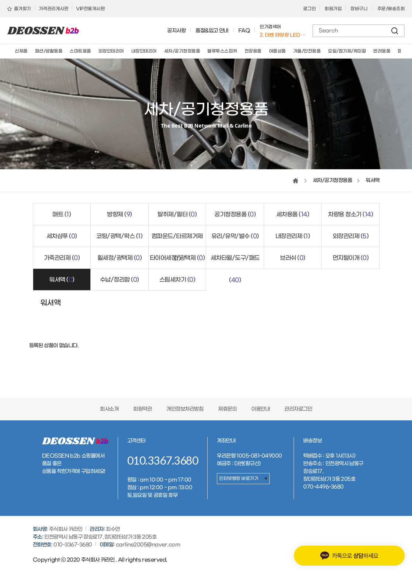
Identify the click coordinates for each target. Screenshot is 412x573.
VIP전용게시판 (90, 8)
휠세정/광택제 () (119, 257)
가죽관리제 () (62, 257)
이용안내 (260, 409)
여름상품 (277, 51)
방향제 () (119, 214)
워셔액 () (62, 279)
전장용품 (253, 51)
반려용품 (381, 51)
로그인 (309, 8)
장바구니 (359, 8)
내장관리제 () (293, 236)
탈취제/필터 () (177, 214)
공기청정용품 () (235, 214)
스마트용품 (80, 51)
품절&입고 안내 (211, 31)
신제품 (21, 51)
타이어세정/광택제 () (177, 257)
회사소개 (109, 409)
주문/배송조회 (391, 8)
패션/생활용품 (49, 51)
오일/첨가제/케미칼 (347, 51)
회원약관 (142, 409)
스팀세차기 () (177, 279)
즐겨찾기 (19, 8)
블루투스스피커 (222, 51)
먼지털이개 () (351, 257)
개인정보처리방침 (184, 409)
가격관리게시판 (54, 8)
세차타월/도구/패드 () (235, 261)
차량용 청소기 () (350, 214)
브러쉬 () (292, 257)
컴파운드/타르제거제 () (177, 240)
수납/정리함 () (119, 279)
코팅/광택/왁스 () (119, 236)
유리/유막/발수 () (235, 236)
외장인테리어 (111, 51)
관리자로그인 (298, 409)
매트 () (61, 214)
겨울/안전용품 (307, 51)
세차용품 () (292, 214)
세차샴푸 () (61, 236)
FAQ (244, 31)
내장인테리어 (144, 51)
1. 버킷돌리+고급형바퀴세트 (283, 34)
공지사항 (176, 31)
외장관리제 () (351, 236)
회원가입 (333, 8)
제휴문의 (227, 409)
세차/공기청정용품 (182, 51)
